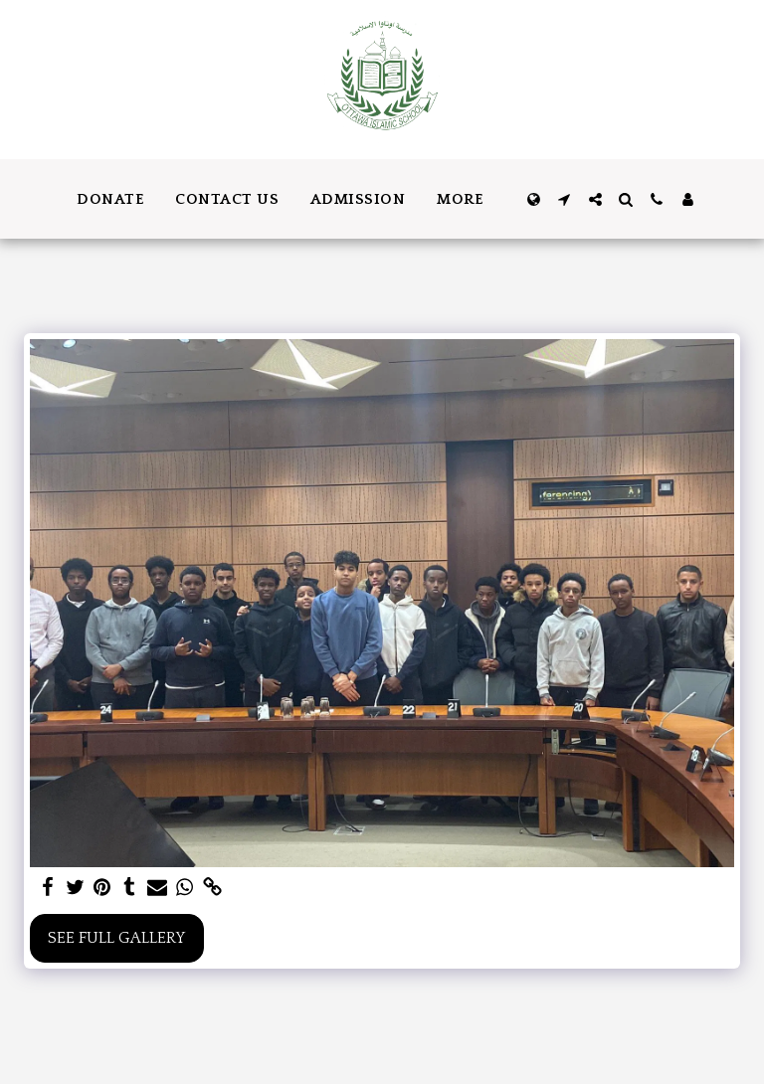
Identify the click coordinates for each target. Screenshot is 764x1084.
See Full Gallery (116, 938)
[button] (564, 199)
